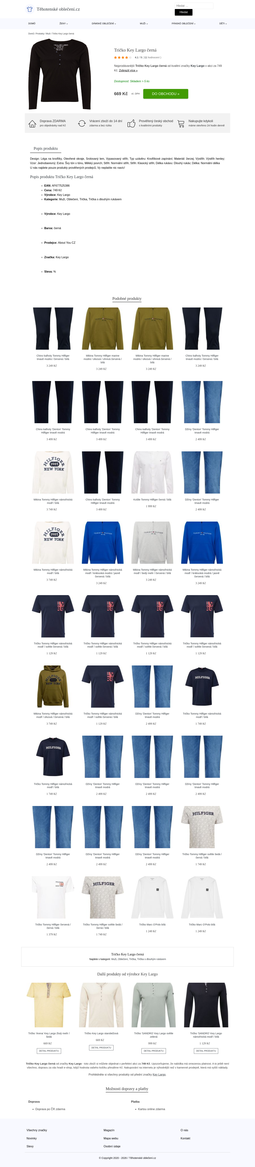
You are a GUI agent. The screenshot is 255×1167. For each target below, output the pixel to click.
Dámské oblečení (103, 23)
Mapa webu (111, 1138)
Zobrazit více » (128, 70)
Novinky (32, 1138)
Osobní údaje (112, 1146)
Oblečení (123, 959)
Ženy (63, 23)
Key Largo (198, 65)
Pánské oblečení (182, 23)
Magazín (109, 1130)
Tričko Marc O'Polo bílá (152, 924)
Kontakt (185, 1138)
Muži (143, 23)
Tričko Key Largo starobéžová (101, 1033)
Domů (31, 23)
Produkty (40, 33)
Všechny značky (37, 1130)
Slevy (30, 1146)
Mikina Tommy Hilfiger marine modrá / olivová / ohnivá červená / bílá (103, 359)
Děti (222, 23)
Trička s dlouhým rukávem (151, 959)
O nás (184, 1130)
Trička (132, 959)
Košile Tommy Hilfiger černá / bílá (152, 499)
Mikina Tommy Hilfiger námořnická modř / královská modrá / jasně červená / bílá (102, 573)
